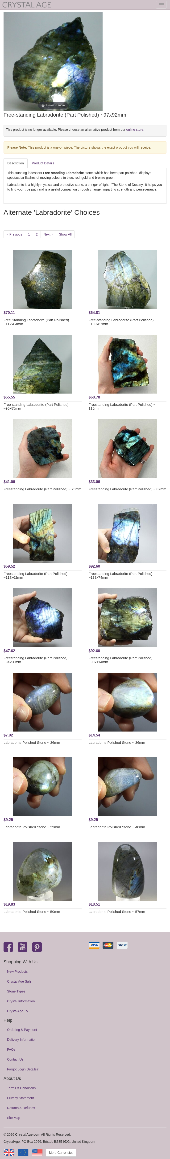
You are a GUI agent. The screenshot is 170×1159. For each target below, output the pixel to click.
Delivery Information (22, 1039)
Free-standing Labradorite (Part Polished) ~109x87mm (121, 322)
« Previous (14, 234)
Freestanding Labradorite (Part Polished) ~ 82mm (127, 489)
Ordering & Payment (22, 1030)
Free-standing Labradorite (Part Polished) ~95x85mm (36, 407)
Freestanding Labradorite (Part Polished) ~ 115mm (122, 407)
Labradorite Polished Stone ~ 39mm (32, 827)
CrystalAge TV (17, 1011)
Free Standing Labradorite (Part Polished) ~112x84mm (36, 322)
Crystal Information (21, 1001)
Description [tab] (15, 163)
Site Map (13, 1118)
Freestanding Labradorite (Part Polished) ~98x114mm (121, 660)
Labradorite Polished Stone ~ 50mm (32, 912)
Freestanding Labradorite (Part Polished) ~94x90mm (35, 660)
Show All (65, 234)
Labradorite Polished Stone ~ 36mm (32, 742)
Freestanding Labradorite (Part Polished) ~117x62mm (35, 576)
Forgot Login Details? (22, 1069)
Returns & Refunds (21, 1108)
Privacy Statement (20, 1098)
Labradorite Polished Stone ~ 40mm (117, 827)
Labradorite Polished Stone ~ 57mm (117, 912)
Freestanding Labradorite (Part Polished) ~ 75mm (42, 489)
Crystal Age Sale (19, 981)
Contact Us (15, 1059)
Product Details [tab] (43, 163)
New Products (17, 971)
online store (134, 129)
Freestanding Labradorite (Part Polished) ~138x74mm (121, 576)
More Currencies (61, 1153)
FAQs (11, 1049)
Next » (48, 234)
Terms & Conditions (21, 1088)
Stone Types (16, 991)
